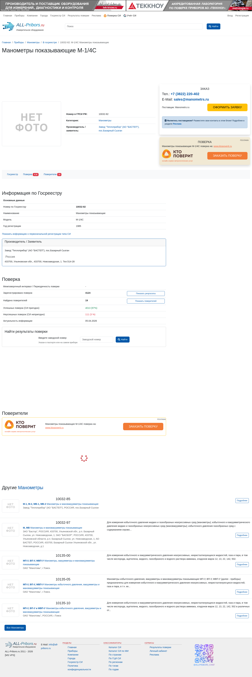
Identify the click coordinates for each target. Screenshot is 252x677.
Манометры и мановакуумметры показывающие (61, 504)
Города (44, 15)
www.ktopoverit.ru (223, 146)
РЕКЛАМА (244, 140)
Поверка (31, 174)
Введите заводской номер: (52, 338)
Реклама (96, 15)
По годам (113, 669)
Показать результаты (146, 293)
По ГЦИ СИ (115, 658)
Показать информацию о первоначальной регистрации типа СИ (36, 234)
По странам (115, 654)
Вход (230, 15)
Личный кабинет (158, 651)
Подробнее (242, 500)
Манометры (30, 487)
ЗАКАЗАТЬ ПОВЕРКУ (227, 155)
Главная (7, 15)
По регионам (115, 662)
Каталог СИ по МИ (118, 651)
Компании (32, 15)
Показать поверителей (146, 301)
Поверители (52, 174)
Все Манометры (15, 627)
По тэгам (113, 665)
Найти (122, 339)
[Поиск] (134, 26)
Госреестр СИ (57, 15)
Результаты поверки (78, 15)
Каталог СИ (115, 647)
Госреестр (12, 174)
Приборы (19, 15)
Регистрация (242, 15)
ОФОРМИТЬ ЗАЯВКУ (227, 107)
